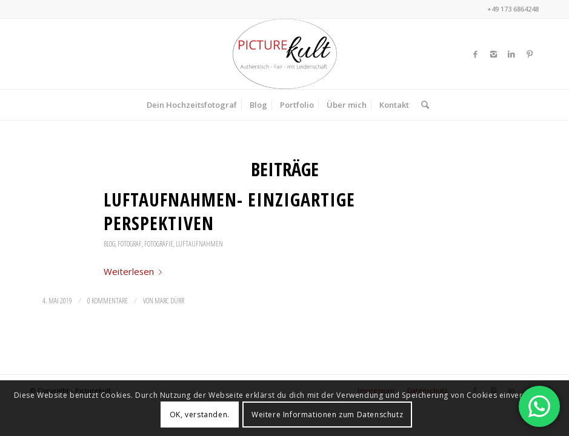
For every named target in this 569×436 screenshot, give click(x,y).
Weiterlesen (135, 271)
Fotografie (158, 244)
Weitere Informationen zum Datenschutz (327, 414)
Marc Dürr (169, 301)
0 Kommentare (107, 301)
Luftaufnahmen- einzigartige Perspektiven (229, 211)
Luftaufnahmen (199, 244)
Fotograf (130, 244)
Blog (109, 244)
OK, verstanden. (200, 414)
